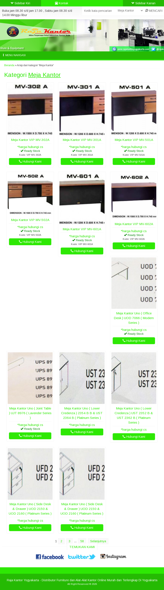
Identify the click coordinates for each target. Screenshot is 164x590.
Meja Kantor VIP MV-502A (30, 220)
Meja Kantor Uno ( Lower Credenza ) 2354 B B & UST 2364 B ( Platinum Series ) (82, 413)
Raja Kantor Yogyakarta (23, 580)
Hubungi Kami (30, 161)
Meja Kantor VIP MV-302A (30, 140)
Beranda (9, 65)
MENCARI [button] (154, 10)
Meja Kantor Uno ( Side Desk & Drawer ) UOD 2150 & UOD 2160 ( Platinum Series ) (30, 508)
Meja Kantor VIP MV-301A (82, 140)
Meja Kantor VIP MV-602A (134, 224)
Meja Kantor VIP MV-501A (134, 140)
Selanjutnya (98, 541)
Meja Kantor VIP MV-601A (82, 229)
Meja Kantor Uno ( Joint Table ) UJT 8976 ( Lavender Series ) (30, 413)
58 (82, 541)
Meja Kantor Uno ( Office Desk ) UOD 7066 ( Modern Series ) (134, 317)
